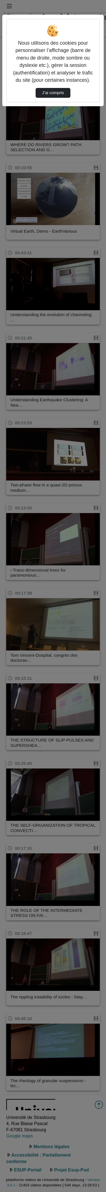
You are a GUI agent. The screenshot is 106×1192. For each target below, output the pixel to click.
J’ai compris (53, 92)
